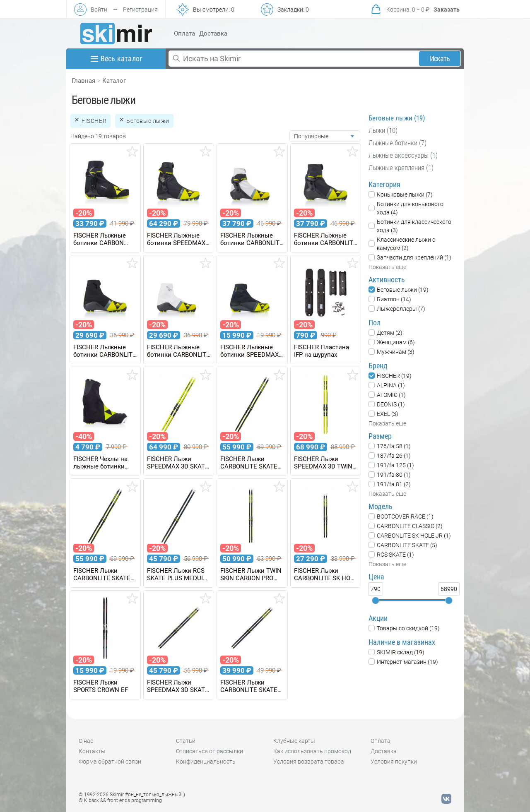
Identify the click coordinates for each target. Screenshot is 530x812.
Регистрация (140, 9)
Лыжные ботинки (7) (397, 143)
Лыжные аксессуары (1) (403, 155)
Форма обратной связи (110, 761)
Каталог (114, 80)
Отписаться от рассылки (209, 751)
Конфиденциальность (206, 761)
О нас (86, 741)
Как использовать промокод (312, 751)
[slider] (375, 600)
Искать (440, 58)
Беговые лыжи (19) (397, 118)
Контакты (92, 751)
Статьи (185, 741)
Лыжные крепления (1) (401, 167)
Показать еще (387, 267)
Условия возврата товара (308, 761)
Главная (83, 80)
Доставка (213, 33)
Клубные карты (294, 741)
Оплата (184, 33)
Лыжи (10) (383, 130)
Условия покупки (394, 761)
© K (120, 800)
